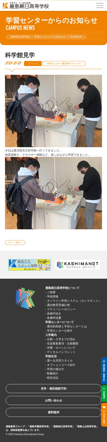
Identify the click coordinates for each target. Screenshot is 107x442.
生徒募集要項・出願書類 (62, 343)
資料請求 (53, 412)
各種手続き (54, 313)
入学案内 (51, 335)
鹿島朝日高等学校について (62, 288)
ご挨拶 (51, 292)
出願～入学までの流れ (61, 339)
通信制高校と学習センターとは (67, 326)
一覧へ (17, 242)
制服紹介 (52, 373)
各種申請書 (54, 318)
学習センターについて (59, 322)
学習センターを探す (60, 330)
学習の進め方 (55, 369)
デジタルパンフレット (61, 352)
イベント (33, 63)
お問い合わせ (53, 400)
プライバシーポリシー (61, 309)
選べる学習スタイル (60, 360)
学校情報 (52, 296)
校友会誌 (52, 377)
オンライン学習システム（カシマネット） (74, 300)
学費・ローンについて (61, 347)
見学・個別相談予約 (53, 388)
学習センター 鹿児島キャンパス (64, 63)
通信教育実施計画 (58, 305)
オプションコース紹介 (61, 365)
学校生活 (51, 356)
